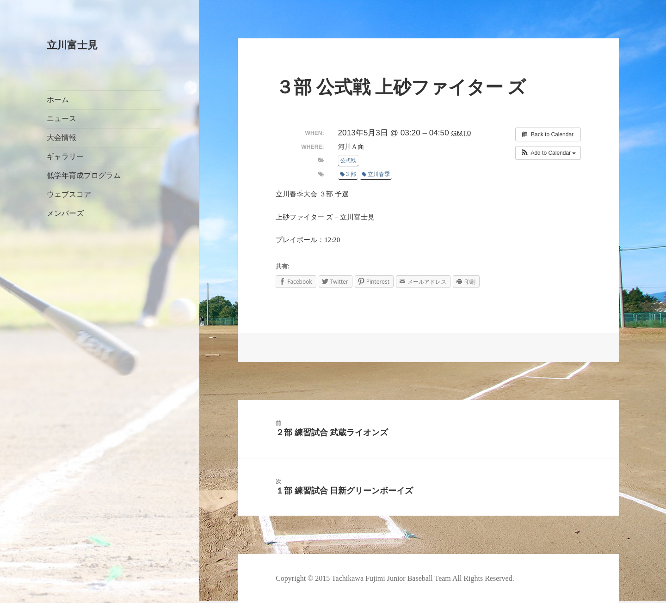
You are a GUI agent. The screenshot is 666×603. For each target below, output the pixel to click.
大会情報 (61, 137)
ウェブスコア (69, 194)
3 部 (348, 174)
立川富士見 (72, 45)
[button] (548, 153)
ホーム (58, 100)
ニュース (61, 118)
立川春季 (376, 174)
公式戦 (348, 160)
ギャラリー (65, 156)
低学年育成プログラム (84, 175)
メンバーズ (65, 213)
